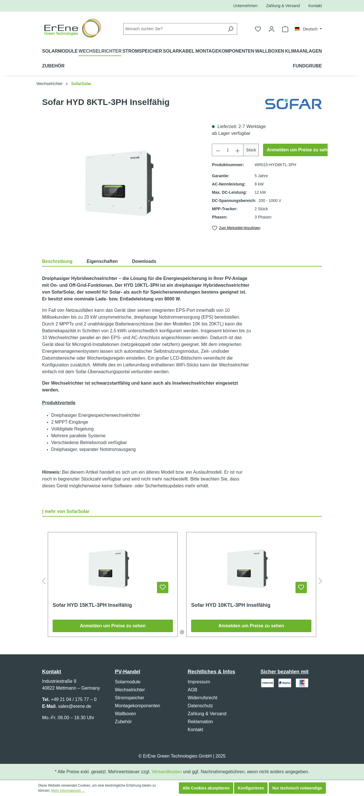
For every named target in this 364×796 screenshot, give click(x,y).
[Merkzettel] (258, 29)
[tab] (64, 261)
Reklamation (200, 721)
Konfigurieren (251, 788)
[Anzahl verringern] (218, 150)
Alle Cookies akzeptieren (206, 788)
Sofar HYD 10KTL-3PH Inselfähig (230, 605)
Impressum (199, 681)
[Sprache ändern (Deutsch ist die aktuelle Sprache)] (308, 29)
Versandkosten (167, 771)
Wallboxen (125, 713)
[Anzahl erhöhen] (238, 150)
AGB (192, 689)
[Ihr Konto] (271, 29)
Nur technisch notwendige (297, 788)
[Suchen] (230, 29)
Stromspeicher (129, 697)
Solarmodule (127, 681)
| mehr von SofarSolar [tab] (65, 511)
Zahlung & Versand (283, 5)
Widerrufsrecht (202, 697)
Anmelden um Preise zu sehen (299, 149)
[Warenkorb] (285, 29)
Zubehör (123, 721)
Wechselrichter (130, 689)
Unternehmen (245, 5)
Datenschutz (200, 705)
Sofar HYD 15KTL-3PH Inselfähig (92, 605)
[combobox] (173, 29)
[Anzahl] (228, 150)
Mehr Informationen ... (67, 791)
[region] (121, 184)
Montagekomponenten (137, 705)
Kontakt (315, 5)
